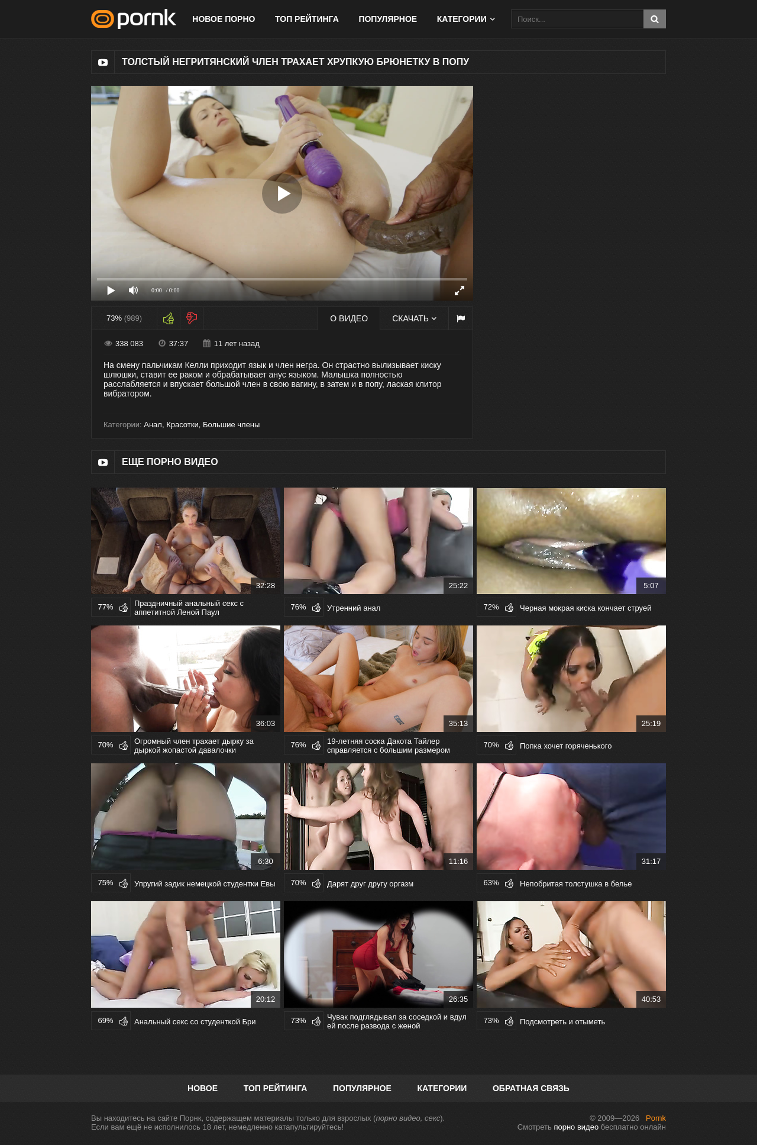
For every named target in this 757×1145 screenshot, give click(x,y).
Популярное (387, 19)
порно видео (576, 1127)
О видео (349, 318)
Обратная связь (531, 1088)
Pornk (656, 1118)
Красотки (182, 424)
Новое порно (223, 19)
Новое (202, 1088)
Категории (462, 19)
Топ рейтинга (307, 19)
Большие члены (231, 424)
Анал (153, 424)
